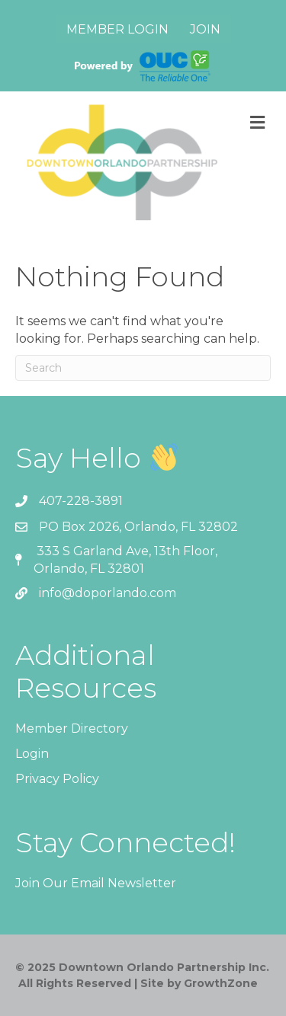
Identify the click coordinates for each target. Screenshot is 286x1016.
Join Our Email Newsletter (95, 883)
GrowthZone (221, 983)
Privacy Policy (57, 779)
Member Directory (71, 728)
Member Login (117, 29)
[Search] (143, 368)
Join (205, 29)
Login (32, 753)
